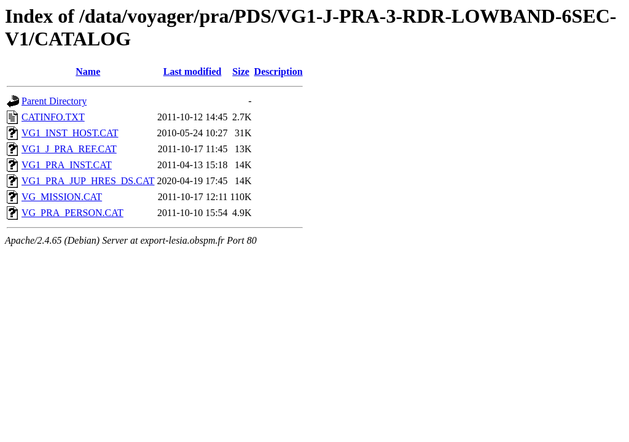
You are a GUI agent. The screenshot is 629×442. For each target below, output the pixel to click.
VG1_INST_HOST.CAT (69, 133)
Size (240, 71)
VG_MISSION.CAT (61, 197)
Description (278, 71)
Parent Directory (54, 101)
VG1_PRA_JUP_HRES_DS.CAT (88, 181)
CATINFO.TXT (53, 117)
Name (88, 71)
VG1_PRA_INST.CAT (66, 165)
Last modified (192, 71)
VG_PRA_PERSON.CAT (72, 212)
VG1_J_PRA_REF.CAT (69, 149)
